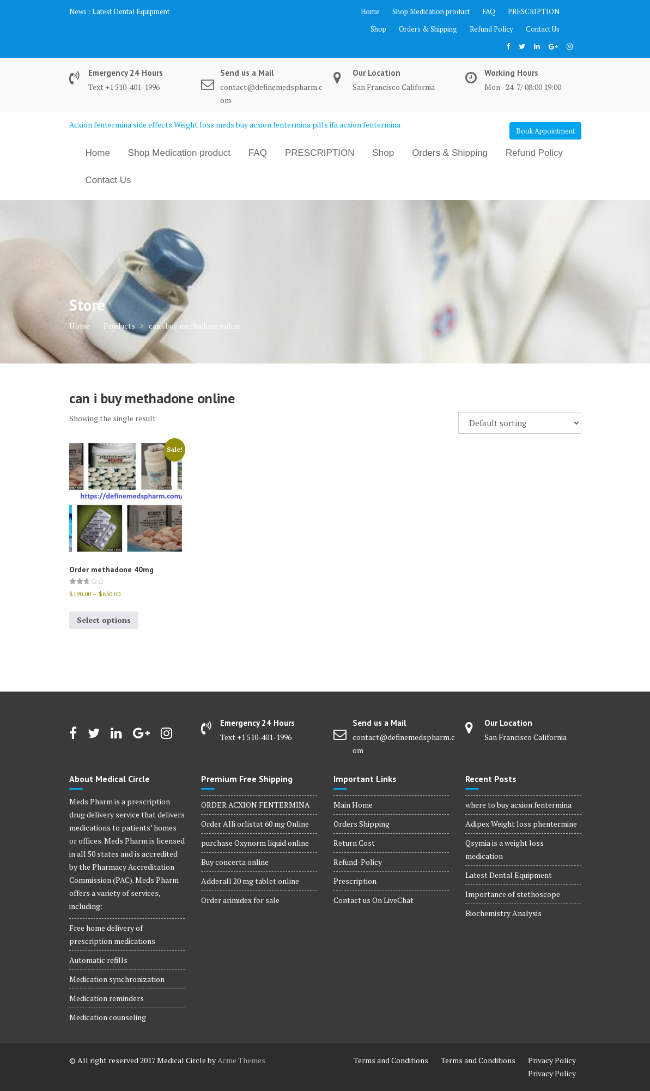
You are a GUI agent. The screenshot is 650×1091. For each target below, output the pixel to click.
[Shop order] (519, 423)
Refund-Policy (357, 862)
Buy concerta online (235, 862)
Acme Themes (241, 1060)
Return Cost (354, 843)
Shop (378, 29)
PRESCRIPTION (534, 11)
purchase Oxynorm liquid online (255, 843)
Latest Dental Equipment (130, 11)
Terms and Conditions (391, 1060)
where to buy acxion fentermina (518, 804)
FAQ (488, 11)
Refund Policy (491, 29)
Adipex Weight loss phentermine (521, 824)
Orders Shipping (361, 824)
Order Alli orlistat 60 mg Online (255, 824)
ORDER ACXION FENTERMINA (255, 804)
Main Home (353, 804)
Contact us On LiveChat (373, 900)
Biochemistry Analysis (503, 913)
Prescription (354, 881)
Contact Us (543, 29)
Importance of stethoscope (512, 894)
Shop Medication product (431, 11)
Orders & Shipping (428, 29)
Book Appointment (545, 131)
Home (370, 11)
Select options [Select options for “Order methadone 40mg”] (104, 620)
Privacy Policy (552, 1060)
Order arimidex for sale (240, 900)
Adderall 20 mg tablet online (250, 881)
